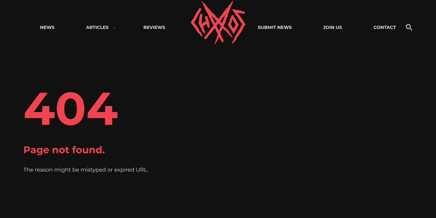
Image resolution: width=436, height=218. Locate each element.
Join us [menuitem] (332, 27)
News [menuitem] (47, 27)
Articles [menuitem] (97, 27)
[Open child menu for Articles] (114, 27)
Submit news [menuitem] (275, 27)
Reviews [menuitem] (154, 27)
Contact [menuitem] (384, 27)
